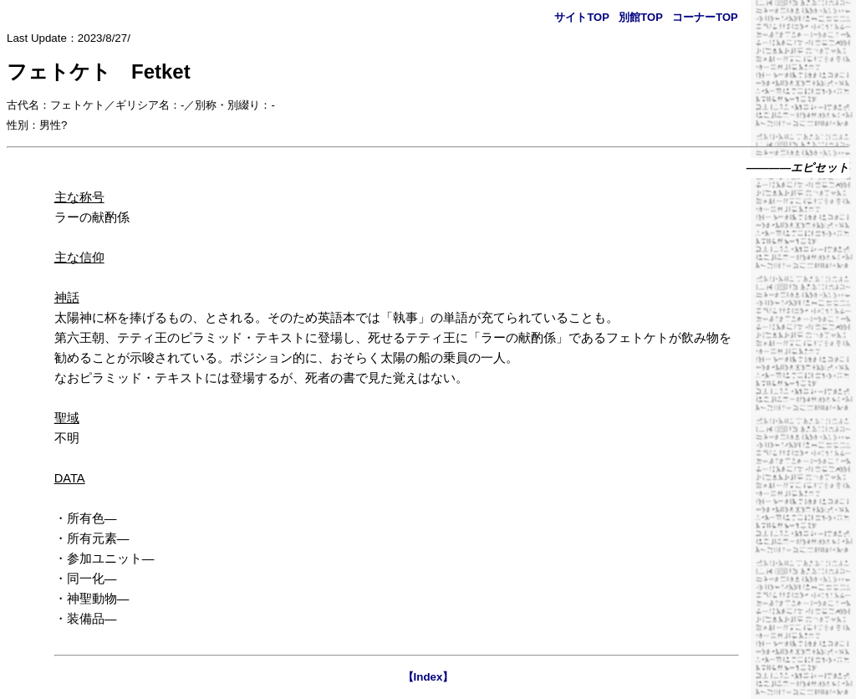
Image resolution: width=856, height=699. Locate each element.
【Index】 (428, 677)
